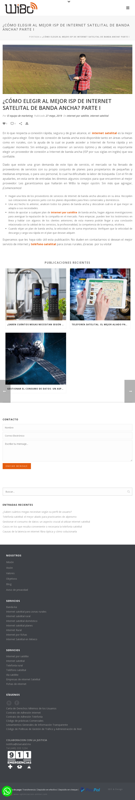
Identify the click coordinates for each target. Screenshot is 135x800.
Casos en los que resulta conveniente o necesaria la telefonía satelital (42, 526)
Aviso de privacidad (17, 589)
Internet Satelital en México (21, 639)
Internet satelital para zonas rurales (26, 611)
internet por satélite (78, 115)
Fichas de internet (16, 684)
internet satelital (99, 115)
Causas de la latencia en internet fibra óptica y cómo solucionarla (40, 531)
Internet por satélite (17, 656)
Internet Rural (14, 630)
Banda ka (11, 607)
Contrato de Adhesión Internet (23, 712)
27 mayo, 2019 (54, 115)
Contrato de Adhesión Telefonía (24, 716)
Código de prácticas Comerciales (24, 720)
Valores (10, 573)
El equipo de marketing (20, 115)
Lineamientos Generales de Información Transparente (37, 724)
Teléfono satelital (16, 670)
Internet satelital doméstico (21, 621)
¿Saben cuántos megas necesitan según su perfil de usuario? (36, 324)
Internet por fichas (16, 634)
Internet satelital (15, 661)
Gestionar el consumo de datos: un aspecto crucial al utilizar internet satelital (36, 388)
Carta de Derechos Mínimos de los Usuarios (31, 708)
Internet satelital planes (19, 625)
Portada (34, 37)
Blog (8, 584)
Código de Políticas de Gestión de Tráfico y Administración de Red (43, 729)
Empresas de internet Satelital (23, 679)
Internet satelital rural (18, 616)
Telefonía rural (14, 665)
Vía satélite (12, 674)
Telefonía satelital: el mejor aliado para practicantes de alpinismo (101, 324)
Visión (9, 567)
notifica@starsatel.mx (18, 744)
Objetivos (11, 578)
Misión (10, 562)
